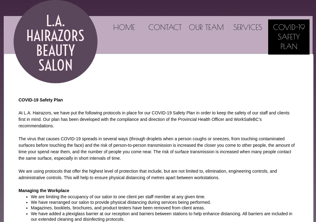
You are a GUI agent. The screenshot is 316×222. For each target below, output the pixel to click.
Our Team (206, 27)
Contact (165, 27)
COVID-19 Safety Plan (289, 37)
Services (247, 27)
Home (124, 27)
